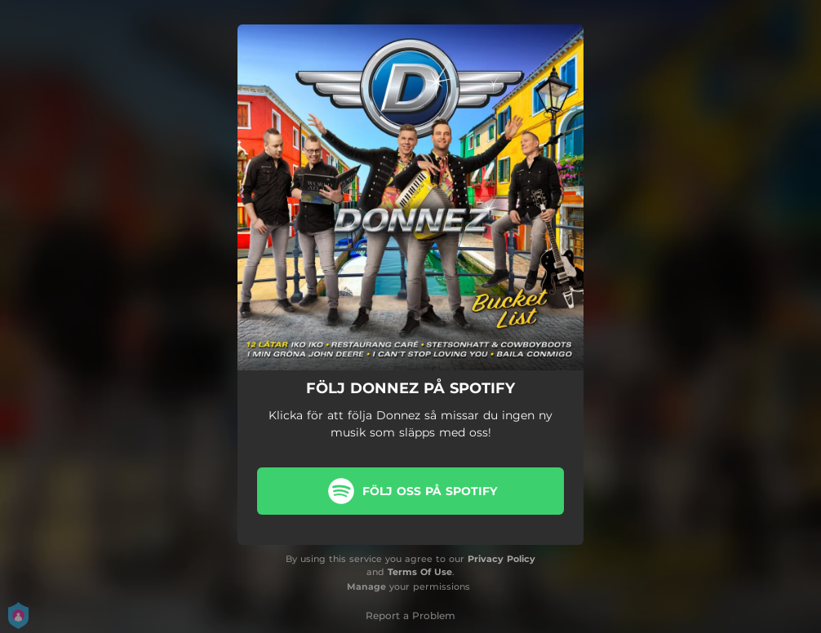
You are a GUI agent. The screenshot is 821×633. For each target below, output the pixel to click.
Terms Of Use (420, 572)
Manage (366, 586)
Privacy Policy (501, 558)
